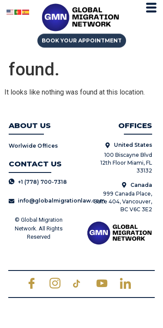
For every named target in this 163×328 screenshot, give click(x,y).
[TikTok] (81, 284)
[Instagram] (58, 284)
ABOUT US (30, 125)
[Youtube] (105, 284)
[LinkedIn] (128, 284)
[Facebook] (34, 284)
